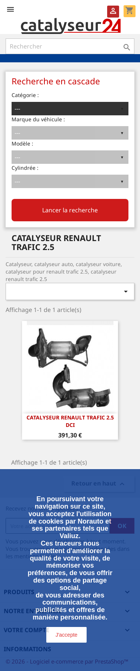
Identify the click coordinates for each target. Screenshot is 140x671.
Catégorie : (25, 95)
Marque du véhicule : (38, 119)
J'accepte (67, 635)
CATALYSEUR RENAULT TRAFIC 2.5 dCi (70, 421)
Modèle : (22, 143)
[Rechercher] (70, 46)
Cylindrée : (25, 167)
